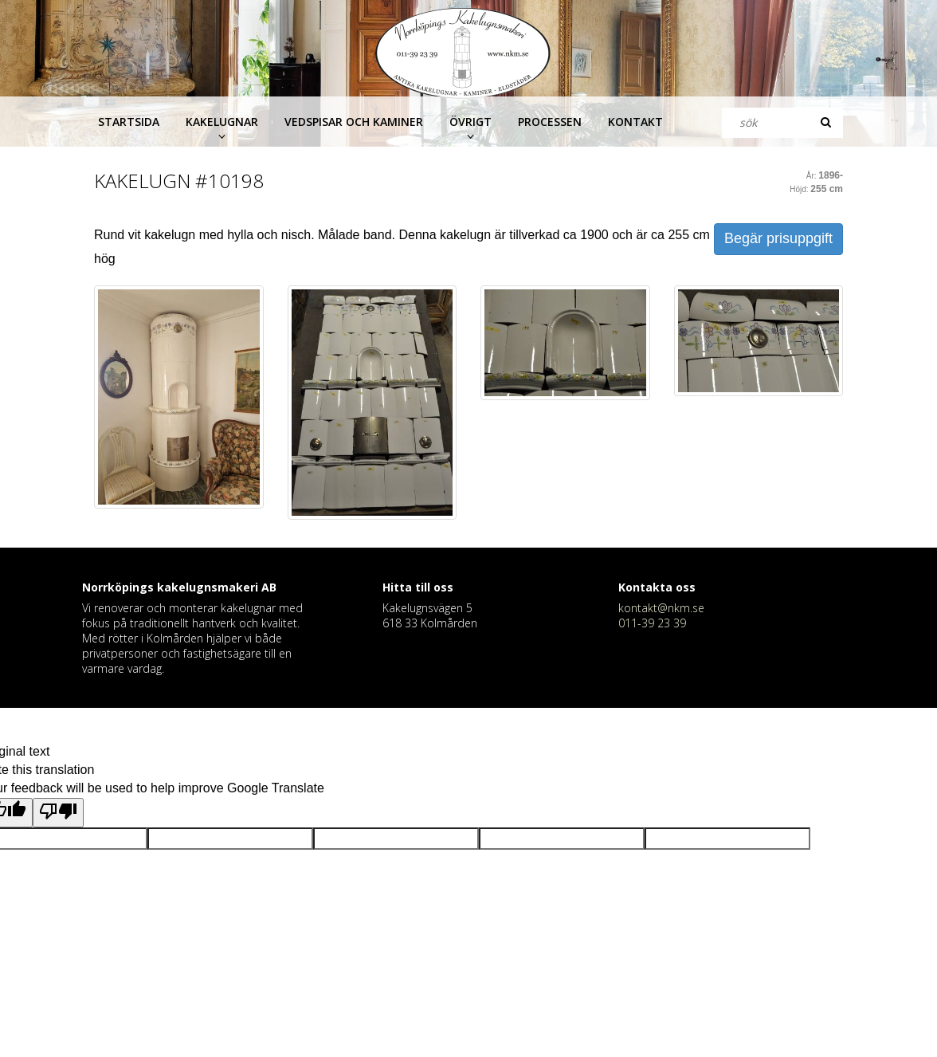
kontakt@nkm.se (661, 607)
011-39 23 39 (652, 623)
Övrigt (470, 121)
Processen (550, 121)
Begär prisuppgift (778, 238)
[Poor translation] (58, 812)
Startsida (128, 121)
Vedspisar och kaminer (353, 121)
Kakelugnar (222, 121)
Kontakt (635, 121)
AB (268, 587)
